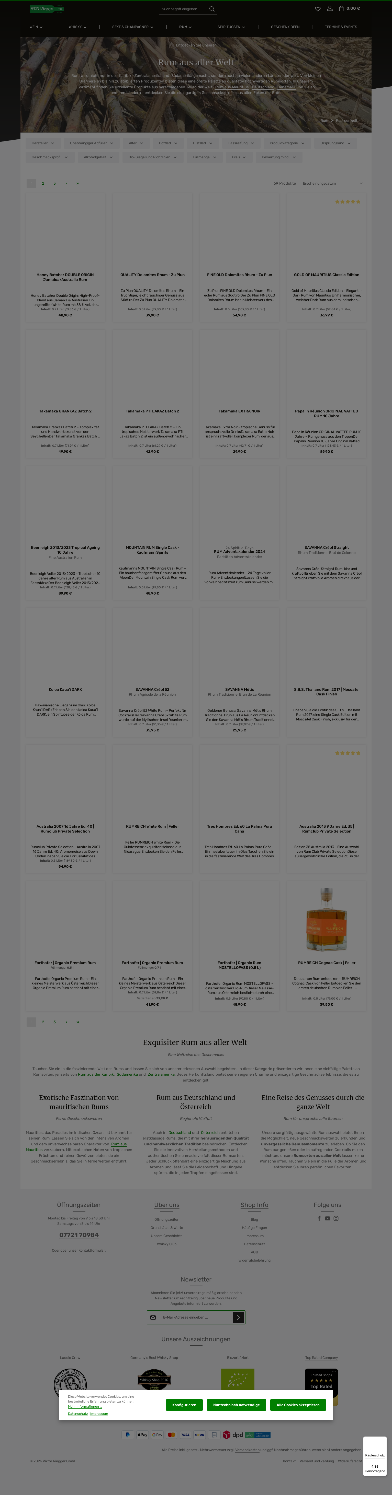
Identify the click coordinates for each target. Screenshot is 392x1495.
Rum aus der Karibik (96, 1080)
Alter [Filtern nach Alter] (136, 148)
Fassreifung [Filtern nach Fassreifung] (241, 148)
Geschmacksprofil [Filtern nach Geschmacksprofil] (50, 162)
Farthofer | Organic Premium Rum (65, 968)
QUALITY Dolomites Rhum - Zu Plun (152, 279)
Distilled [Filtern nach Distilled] (203, 148)
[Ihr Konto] (329, 11)
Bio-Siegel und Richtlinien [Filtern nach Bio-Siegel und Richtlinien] (153, 162)
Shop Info (254, 1210)
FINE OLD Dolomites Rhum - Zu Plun (239, 279)
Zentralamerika (148, 80)
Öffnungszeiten (166, 1225)
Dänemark (286, 92)
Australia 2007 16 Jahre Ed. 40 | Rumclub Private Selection (65, 834)
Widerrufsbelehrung (255, 1266)
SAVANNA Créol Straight (327, 552)
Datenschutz (254, 1249)
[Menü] (384, 1440)
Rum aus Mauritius (232, 92)
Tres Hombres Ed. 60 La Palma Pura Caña (239, 834)
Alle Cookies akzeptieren (299, 1407)
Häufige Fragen (254, 1233)
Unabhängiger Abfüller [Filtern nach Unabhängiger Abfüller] (92, 148)
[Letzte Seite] (78, 188)
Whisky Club (166, 1249)
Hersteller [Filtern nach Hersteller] (43, 148)
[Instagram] (336, 1225)
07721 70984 (79, 1240)
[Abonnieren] (238, 1322)
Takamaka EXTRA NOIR (239, 416)
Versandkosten (247, 1455)
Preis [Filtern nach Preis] (239, 162)
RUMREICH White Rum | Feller (152, 832)
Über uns (167, 1210)
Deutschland (263, 92)
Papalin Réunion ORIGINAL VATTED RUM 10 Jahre (326, 418)
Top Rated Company (321, 1363)
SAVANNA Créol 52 (152, 694)
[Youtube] (328, 1225)
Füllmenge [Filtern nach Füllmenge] (205, 162)
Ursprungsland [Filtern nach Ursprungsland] (335, 148)
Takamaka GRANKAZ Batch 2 (65, 416)
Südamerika (182, 80)
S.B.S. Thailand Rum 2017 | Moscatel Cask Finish (327, 697)
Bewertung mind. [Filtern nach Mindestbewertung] (279, 162)
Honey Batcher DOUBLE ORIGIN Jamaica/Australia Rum (65, 282)
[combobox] (190, 11)
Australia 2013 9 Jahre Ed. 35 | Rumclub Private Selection (326, 834)
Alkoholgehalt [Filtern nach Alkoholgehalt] (99, 162)
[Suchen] (219, 11)
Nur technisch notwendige (239, 1407)
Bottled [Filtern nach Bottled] (168, 148)
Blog (254, 1225)
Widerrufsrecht (350, 1467)
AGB (254, 1257)
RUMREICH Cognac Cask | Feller (326, 968)
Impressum (254, 1241)
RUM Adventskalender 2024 (239, 557)
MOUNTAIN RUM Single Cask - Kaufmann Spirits (152, 555)
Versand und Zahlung (317, 1467)
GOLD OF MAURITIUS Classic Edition (326, 279)
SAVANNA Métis (239, 694)
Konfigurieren (189, 1407)
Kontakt (289, 1467)
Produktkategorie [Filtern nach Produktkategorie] (287, 148)
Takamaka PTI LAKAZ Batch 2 (152, 416)
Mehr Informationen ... (130, 1406)
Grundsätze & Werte (167, 1233)
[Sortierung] (333, 188)
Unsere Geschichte (167, 1241)
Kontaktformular (92, 1256)
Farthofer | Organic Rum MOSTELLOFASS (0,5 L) (239, 971)
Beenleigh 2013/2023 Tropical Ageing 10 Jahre (65, 555)
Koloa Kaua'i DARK (65, 694)
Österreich (210, 1138)
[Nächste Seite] (66, 188)
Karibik (125, 80)
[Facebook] (319, 1225)
